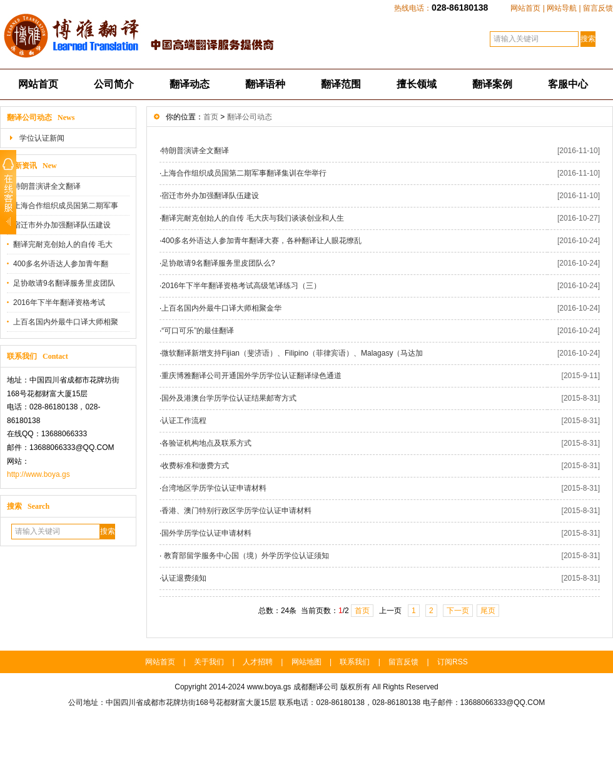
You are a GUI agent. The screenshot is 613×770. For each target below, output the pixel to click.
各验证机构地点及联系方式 (206, 443)
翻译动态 (190, 84)
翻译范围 (341, 84)
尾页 (487, 610)
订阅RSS (452, 662)
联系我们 (355, 662)
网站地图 (306, 662)
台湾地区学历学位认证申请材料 (213, 488)
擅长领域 (417, 84)
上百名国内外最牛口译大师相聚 (65, 322)
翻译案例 (492, 84)
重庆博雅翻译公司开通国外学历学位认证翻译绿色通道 (251, 375)
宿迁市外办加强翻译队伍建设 (62, 225)
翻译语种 (265, 84)
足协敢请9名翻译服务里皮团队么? (218, 263)
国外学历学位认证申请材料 (206, 533)
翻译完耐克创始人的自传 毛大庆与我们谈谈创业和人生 (252, 218)
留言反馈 (598, 8)
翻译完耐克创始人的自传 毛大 (63, 244)
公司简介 (114, 84)
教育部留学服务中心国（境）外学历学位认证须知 (244, 555)
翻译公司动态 (249, 116)
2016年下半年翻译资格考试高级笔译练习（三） (241, 285)
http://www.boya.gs (38, 474)
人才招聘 (258, 662)
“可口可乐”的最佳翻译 (197, 330)
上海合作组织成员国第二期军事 (65, 205)
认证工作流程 (183, 420)
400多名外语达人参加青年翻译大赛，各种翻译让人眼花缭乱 (261, 240)
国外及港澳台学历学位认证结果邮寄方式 (228, 398)
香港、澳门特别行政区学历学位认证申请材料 (236, 510)
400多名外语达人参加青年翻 (60, 263)
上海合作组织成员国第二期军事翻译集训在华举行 (244, 173)
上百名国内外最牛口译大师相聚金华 (221, 308)
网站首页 (525, 8)
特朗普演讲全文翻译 (47, 186)
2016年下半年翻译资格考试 (59, 302)
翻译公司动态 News (40, 117)
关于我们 (209, 662)
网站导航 (562, 8)
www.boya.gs (269, 686)
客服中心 (568, 84)
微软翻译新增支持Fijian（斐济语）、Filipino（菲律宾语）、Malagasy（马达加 (292, 353)
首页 (210, 116)
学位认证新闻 (41, 138)
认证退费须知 (183, 578)
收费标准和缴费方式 (195, 465)
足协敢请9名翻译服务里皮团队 (64, 283)
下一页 (458, 610)
